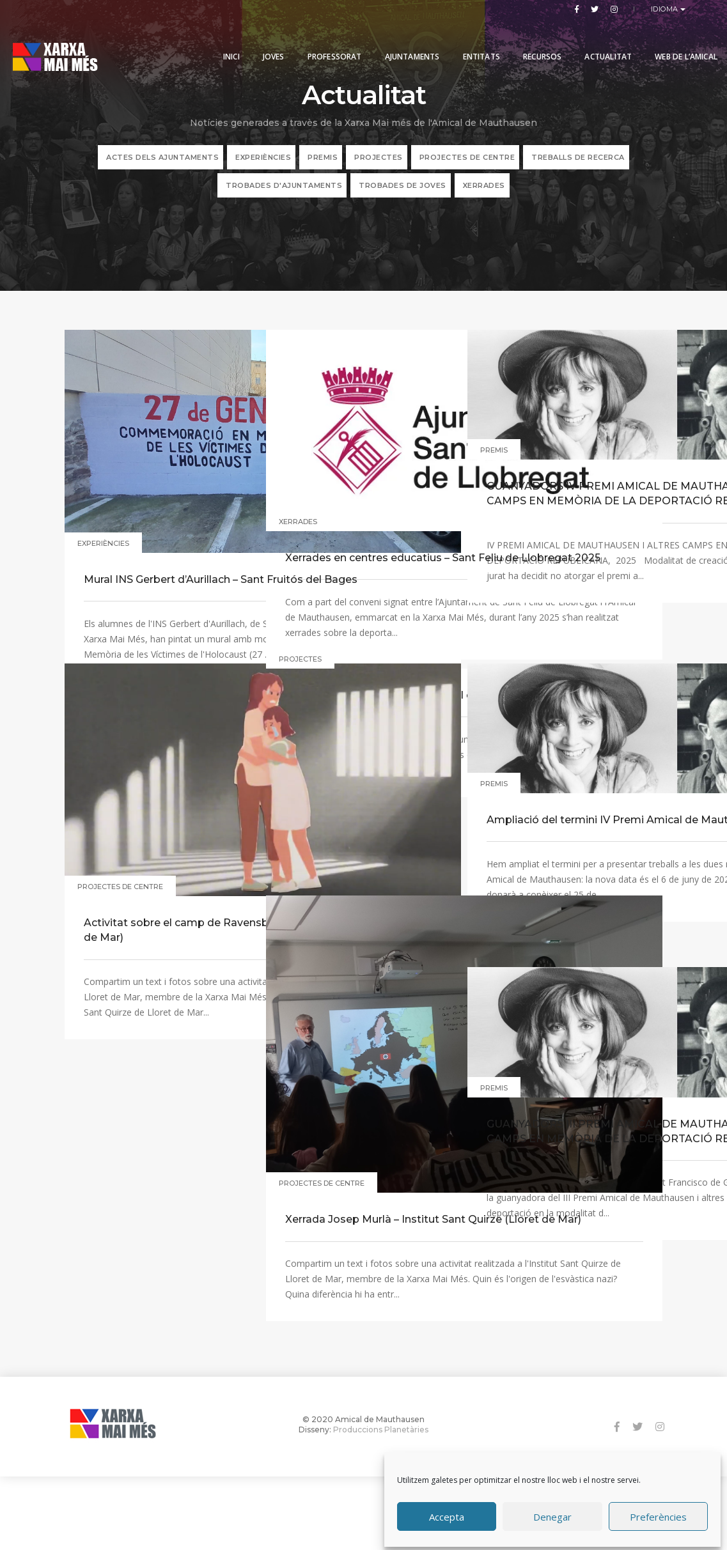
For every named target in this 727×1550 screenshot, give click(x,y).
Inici (222, 40)
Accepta (446, 1513)
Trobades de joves (402, 195)
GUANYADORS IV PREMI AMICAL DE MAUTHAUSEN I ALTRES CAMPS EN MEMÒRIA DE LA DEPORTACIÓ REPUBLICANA (563, 496)
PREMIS (323, 167)
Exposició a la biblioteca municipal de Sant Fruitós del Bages (360, 750)
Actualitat (598, 40)
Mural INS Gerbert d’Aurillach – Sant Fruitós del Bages (154, 518)
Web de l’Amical (676, 40)
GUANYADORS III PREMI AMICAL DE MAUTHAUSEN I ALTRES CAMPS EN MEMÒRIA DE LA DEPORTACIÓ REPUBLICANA (563, 1134)
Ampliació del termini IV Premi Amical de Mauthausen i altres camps (558, 815)
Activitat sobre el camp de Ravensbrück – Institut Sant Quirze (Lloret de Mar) (160, 864)
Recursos (532, 40)
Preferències (658, 1513)
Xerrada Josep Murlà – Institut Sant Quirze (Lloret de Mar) (363, 1120)
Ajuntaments (402, 40)
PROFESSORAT (325, 40)
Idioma (666, 8)
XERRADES (484, 195)
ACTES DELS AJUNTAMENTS (162, 167)
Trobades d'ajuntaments (284, 195)
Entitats (471, 40)
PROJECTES (378, 167)
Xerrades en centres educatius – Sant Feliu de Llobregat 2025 (358, 508)
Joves (264, 40)
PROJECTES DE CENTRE (467, 167)
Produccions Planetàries (380, 1502)
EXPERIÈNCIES (263, 167)
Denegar (552, 1513)
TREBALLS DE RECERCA (578, 167)
